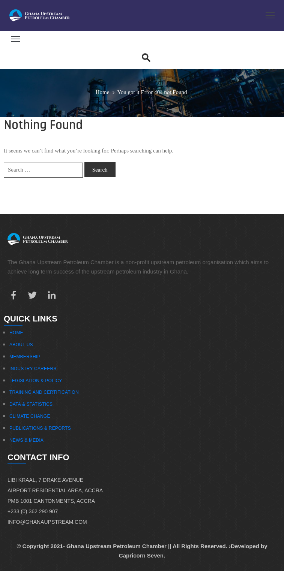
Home (103, 92)
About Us (21, 344)
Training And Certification (44, 392)
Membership (25, 356)
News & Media (26, 440)
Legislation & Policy (35, 380)
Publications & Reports (40, 428)
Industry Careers (32, 368)
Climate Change (29, 416)
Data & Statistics (31, 404)
